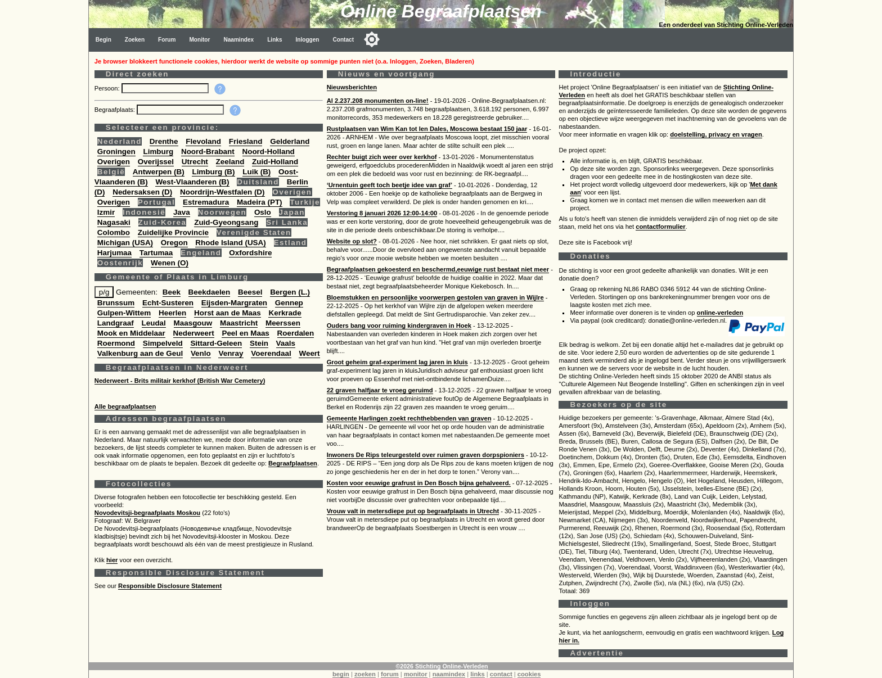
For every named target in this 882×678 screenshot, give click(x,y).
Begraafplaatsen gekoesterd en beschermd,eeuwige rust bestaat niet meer (438, 269)
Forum (167, 40)
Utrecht (195, 161)
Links (274, 40)
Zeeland (230, 161)
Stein (259, 343)
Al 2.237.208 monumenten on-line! (378, 100)
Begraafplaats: (115, 109)
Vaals (285, 343)
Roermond (116, 343)
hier (112, 560)
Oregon (174, 242)
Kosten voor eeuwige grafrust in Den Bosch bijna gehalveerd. (419, 483)
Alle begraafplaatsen (125, 406)
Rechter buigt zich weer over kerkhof (382, 156)
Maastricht (239, 323)
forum (390, 674)
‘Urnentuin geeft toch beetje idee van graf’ (389, 185)
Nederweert (193, 333)
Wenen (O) (169, 263)
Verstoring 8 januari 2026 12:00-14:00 (382, 213)
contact (501, 674)
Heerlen (172, 313)
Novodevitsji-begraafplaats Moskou (147, 512)
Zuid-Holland (275, 161)
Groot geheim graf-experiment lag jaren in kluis (397, 362)
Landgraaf (115, 323)
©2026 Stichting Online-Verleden (441, 666)
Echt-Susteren (168, 303)
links (477, 674)
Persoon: (108, 88)
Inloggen (308, 40)
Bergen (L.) (290, 292)
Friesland (246, 141)
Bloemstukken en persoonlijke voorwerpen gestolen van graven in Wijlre (435, 297)
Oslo (262, 212)
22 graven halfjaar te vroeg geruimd (380, 390)
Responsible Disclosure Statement (170, 585)
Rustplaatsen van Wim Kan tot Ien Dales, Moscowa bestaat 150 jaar (427, 128)
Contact (343, 40)
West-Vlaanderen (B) (192, 182)
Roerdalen (295, 333)
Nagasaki (113, 222)
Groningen (116, 151)
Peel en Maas (245, 333)
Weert (309, 353)
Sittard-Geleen (216, 343)
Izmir (106, 212)
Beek (172, 292)
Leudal (154, 323)
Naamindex (238, 40)
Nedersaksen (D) (142, 192)
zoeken (365, 674)
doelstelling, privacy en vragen (716, 134)
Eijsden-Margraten (234, 303)
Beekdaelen (209, 292)
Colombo (113, 232)
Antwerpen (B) (158, 172)
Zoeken (135, 40)
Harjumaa (114, 252)
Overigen (113, 161)
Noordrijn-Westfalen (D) (222, 192)
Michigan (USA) (125, 242)
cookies (529, 674)
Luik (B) (256, 172)
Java (181, 212)
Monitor (199, 40)
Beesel (250, 292)
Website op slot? (352, 241)
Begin (103, 40)
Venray (230, 353)
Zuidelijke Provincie (173, 232)
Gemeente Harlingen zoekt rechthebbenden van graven (409, 418)
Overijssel (156, 161)
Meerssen (283, 323)
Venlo (201, 353)
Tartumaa (156, 252)
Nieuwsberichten (352, 87)
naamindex (449, 674)
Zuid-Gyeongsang (226, 222)
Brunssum (115, 303)
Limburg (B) (213, 172)
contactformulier (660, 226)
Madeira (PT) (259, 202)
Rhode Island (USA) (230, 242)
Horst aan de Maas (227, 313)
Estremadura (206, 202)
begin (340, 674)
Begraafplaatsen (292, 463)
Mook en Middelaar (131, 333)
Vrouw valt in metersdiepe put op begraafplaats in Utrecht (413, 511)
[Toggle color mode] (372, 39)
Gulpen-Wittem (124, 313)
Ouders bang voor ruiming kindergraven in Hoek (399, 325)
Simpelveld (163, 343)
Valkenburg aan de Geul (140, 353)
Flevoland (203, 141)
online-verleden (720, 312)
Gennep (289, 303)
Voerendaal (271, 353)
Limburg (158, 151)
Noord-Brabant (208, 151)
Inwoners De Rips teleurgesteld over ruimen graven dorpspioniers (425, 454)
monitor (416, 674)
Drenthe (164, 141)
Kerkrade (284, 313)
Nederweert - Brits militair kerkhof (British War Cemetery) (180, 380)
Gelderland (289, 141)
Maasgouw (193, 323)
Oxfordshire (250, 252)
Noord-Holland (268, 151)
